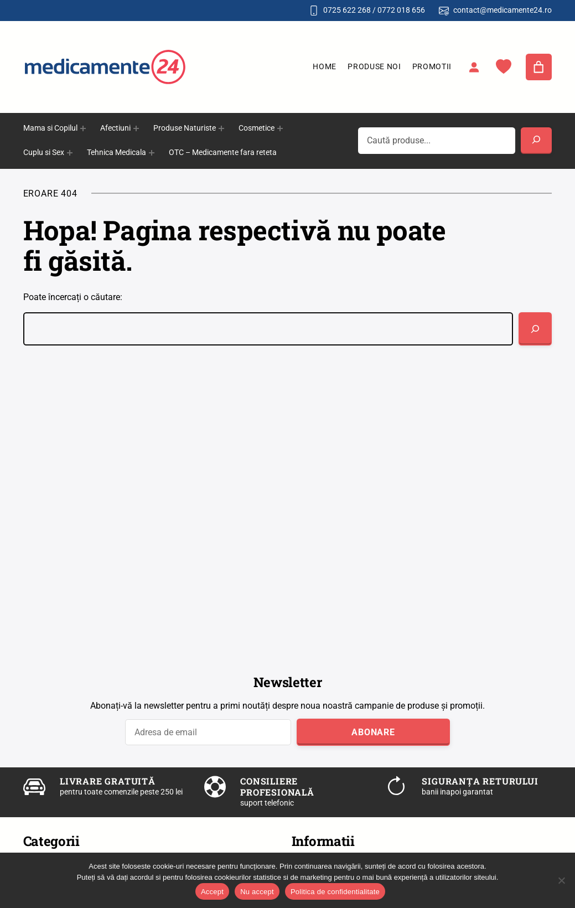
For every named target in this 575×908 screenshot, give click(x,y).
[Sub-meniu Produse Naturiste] (221, 128)
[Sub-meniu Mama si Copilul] (83, 128)
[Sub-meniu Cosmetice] (280, 128)
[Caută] (535, 328)
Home (324, 66)
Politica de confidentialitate (335, 892)
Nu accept (257, 892)
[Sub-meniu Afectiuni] (136, 128)
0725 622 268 (347, 10)
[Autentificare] (473, 67)
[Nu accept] (561, 880)
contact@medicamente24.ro (502, 10)
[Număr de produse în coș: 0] (539, 67)
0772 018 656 (401, 10)
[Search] (536, 140)
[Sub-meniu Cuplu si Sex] (69, 153)
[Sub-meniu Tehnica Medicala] (151, 153)
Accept (212, 892)
